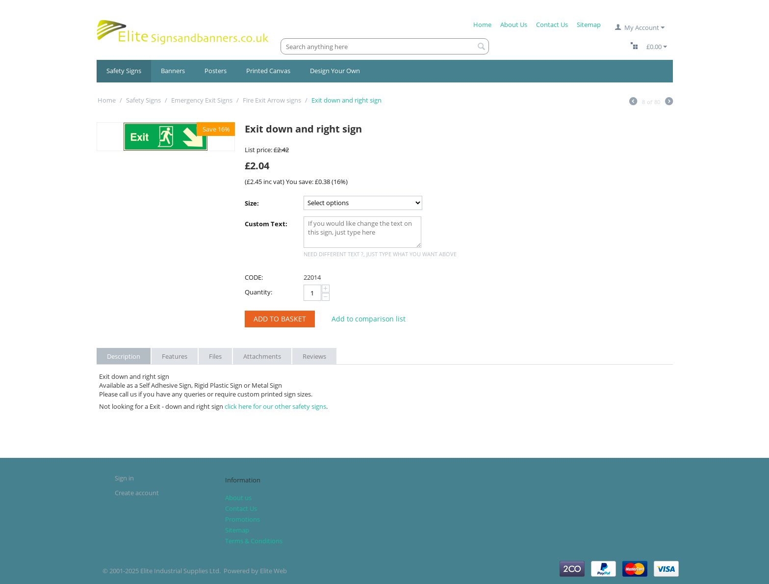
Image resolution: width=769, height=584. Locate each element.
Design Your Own (335, 70)
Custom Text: (266, 223)
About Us (513, 24)
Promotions (242, 519)
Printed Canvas (268, 70)
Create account (137, 492)
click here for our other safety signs (275, 406)
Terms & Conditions (253, 540)
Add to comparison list (369, 318)
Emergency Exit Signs (201, 100)
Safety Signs (123, 70)
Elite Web (273, 570)
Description (123, 356)
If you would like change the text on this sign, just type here (362, 232)
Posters (216, 70)
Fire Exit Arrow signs (272, 100)
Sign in (124, 478)
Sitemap (589, 24)
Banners (173, 70)
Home (482, 24)
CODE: (254, 277)
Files (215, 356)
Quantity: (258, 292)
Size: (252, 203)
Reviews (314, 356)
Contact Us (552, 24)
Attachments (262, 356)
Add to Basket (280, 318)
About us (238, 497)
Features (174, 356)
